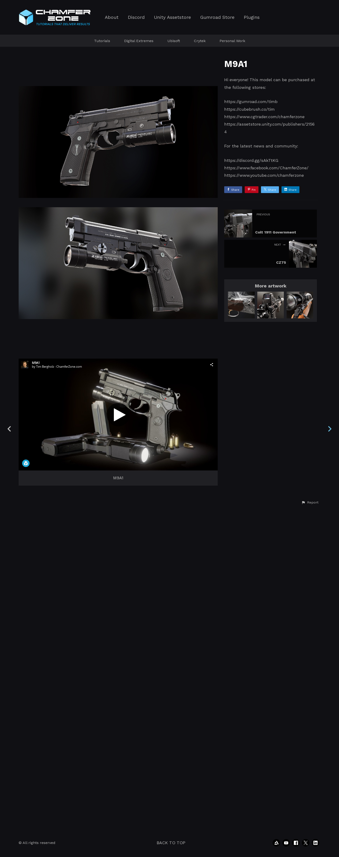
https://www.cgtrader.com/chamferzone (264, 116)
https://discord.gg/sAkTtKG (251, 160)
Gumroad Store (217, 17)
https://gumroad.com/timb (251, 101)
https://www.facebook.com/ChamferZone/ (266, 167)
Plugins (252, 17)
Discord (136, 17)
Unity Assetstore (172, 17)
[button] (309, 821)
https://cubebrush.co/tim (249, 109)
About (112, 17)
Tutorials (102, 41)
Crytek (200, 41)
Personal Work (232, 41)
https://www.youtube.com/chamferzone (264, 175)
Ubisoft (173, 41)
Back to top (171, 842)
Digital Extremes (138, 41)
